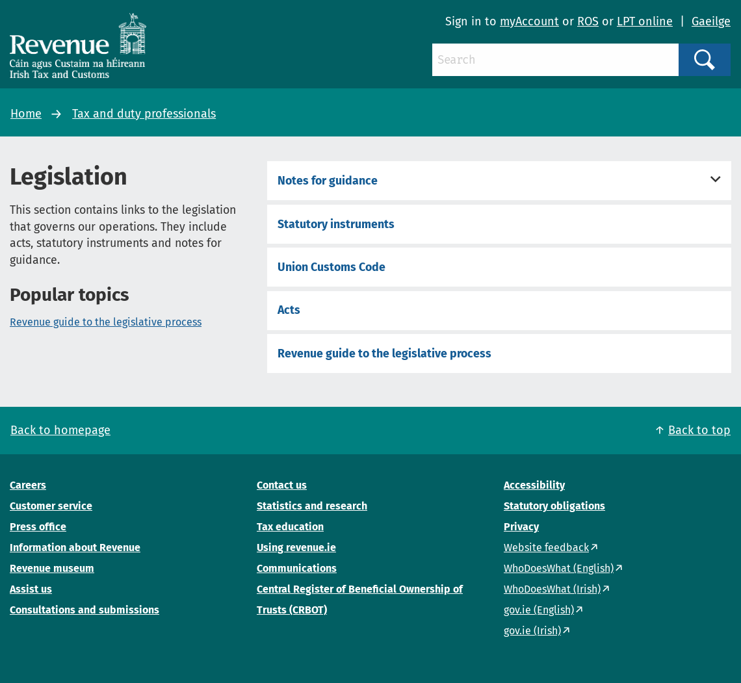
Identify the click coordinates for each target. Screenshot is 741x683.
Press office (38, 527)
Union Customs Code (331, 267)
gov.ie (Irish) (532, 631)
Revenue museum (52, 568)
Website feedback (546, 547)
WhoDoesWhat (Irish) (552, 589)
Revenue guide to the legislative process (106, 322)
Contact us (282, 485)
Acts (289, 310)
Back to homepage (60, 430)
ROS (588, 21)
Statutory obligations (554, 506)
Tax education (290, 527)
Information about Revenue (75, 547)
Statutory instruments (336, 224)
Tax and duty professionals (144, 114)
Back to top (699, 430)
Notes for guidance (328, 181)
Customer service (51, 506)
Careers (28, 485)
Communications (297, 568)
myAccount (529, 21)
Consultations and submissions (84, 610)
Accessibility (534, 485)
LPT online (645, 21)
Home (26, 114)
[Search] (555, 60)
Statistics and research (312, 506)
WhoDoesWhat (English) (559, 568)
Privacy (521, 527)
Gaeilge (711, 21)
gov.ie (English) (539, 610)
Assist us (31, 589)
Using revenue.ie (296, 547)
